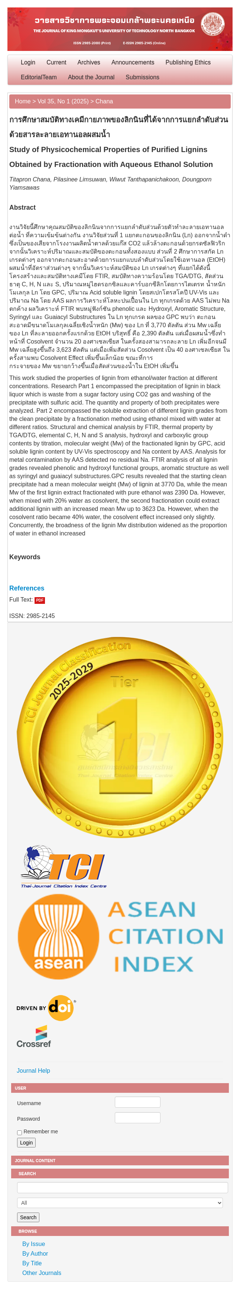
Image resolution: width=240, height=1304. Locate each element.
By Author (35, 1253)
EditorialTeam (39, 77)
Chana (104, 101)
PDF (39, 600)
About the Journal (91, 77)
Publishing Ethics (188, 62)
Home (23, 101)
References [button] (26, 588)
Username (29, 1103)
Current (56, 62)
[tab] (120, 588)
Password (28, 1119)
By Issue (33, 1244)
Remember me (40, 1131)
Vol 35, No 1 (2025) (63, 101)
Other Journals (41, 1273)
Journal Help (33, 1071)
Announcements (133, 62)
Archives (89, 62)
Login (28, 62)
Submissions (142, 77)
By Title (32, 1263)
